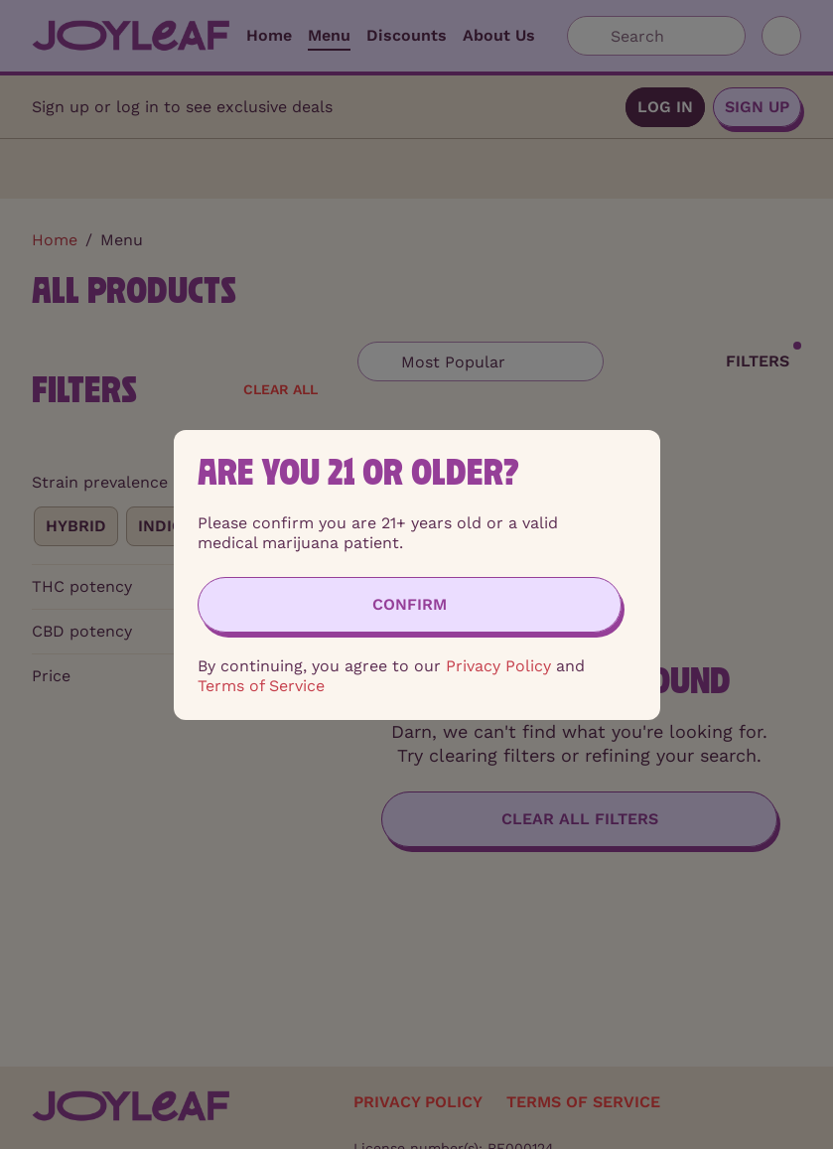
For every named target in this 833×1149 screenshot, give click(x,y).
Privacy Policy (498, 665)
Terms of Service (261, 685)
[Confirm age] (410, 605)
